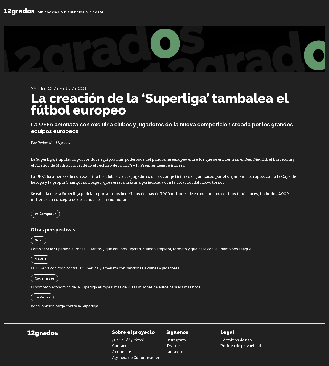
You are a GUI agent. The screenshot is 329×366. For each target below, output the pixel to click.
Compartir (45, 214)
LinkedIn (174, 351)
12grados (19, 11)
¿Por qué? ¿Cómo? (128, 340)
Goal (38, 240)
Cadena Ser (44, 278)
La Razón (42, 297)
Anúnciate (121, 351)
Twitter (173, 345)
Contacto (120, 345)
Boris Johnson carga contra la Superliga (64, 305)
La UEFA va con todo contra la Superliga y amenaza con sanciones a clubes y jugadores (105, 268)
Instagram (176, 340)
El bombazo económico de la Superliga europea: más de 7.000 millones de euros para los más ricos (115, 287)
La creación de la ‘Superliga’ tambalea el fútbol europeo (159, 104)
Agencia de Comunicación (136, 357)
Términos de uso (236, 340)
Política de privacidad (240, 345)
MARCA (41, 259)
